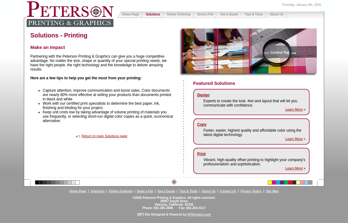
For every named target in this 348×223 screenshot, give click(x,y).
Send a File (205, 14)
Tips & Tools (254, 14)
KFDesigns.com (199, 214)
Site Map (272, 191)
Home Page (130, 14)
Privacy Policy (251, 191)
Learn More (294, 109)
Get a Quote (229, 14)
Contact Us (228, 191)
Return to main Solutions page (102, 136)
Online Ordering (178, 14)
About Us (277, 14)
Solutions (153, 14)
